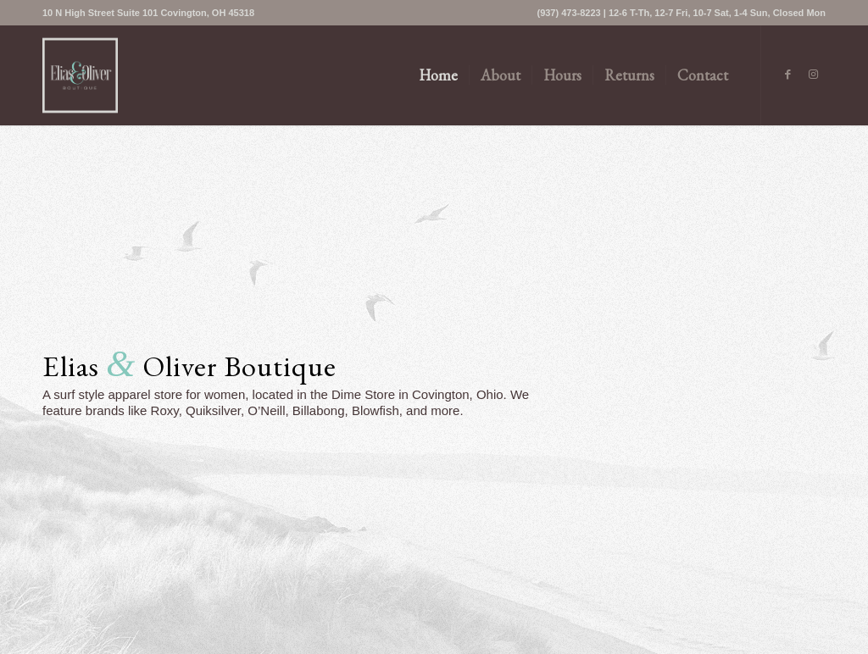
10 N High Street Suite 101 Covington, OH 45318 (148, 13)
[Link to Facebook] (787, 74)
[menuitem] (148, 12)
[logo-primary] (80, 75)
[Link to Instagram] (813, 74)
